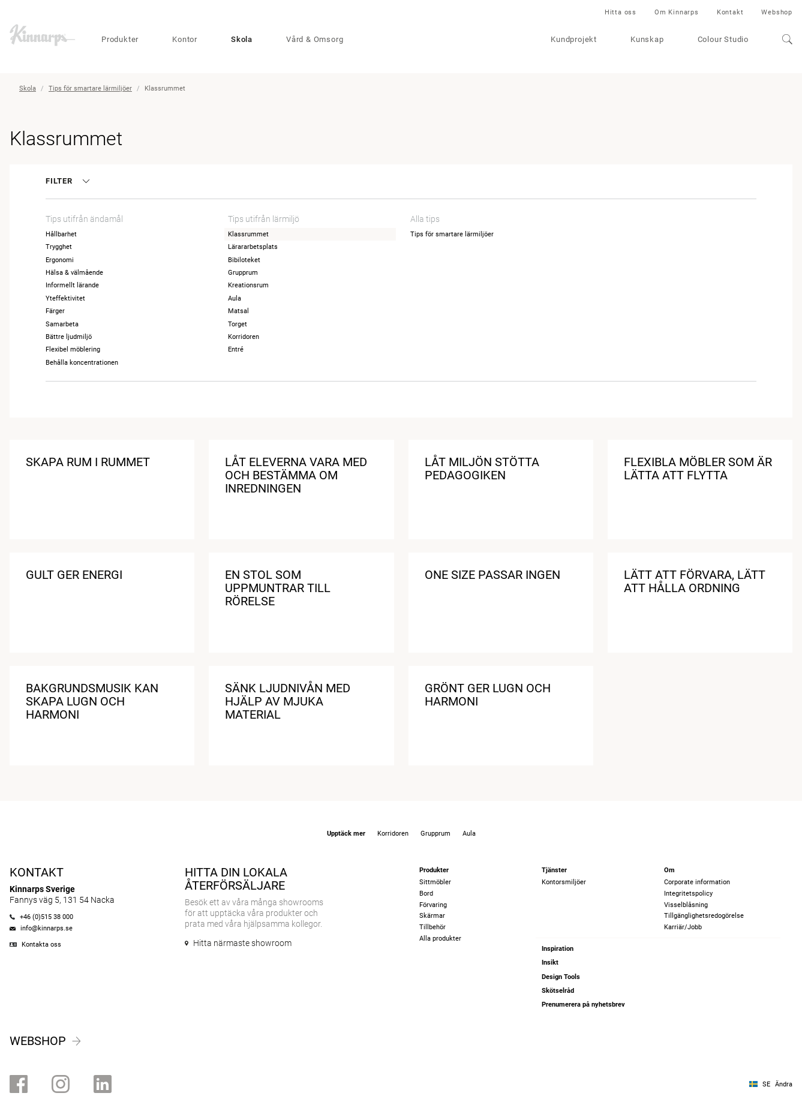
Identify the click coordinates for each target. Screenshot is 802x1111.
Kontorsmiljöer (564, 882)
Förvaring (433, 905)
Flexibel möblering (73, 349)
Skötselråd (558, 991)
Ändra (783, 1084)
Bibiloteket (244, 260)
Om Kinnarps (676, 12)
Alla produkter (440, 938)
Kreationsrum (248, 285)
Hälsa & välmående (74, 273)
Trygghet (59, 247)
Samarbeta (62, 324)
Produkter (120, 39)
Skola (242, 39)
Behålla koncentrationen (82, 363)
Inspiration (557, 949)
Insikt (550, 962)
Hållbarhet (61, 234)
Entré (236, 349)
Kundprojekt (574, 39)
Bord (426, 893)
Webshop (776, 12)
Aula (234, 298)
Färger (55, 311)
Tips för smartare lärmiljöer (90, 88)
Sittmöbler (435, 882)
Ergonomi (60, 260)
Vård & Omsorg (314, 39)
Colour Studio (723, 39)
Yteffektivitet (65, 298)
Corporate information (697, 882)
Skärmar (432, 916)
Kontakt (730, 12)
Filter (67, 180)
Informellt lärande (72, 285)
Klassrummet (248, 234)
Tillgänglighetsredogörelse (704, 916)
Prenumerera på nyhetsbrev (583, 1004)
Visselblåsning (686, 905)
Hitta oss (620, 12)
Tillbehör (432, 927)
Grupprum (243, 273)
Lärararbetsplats (253, 247)
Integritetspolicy (688, 893)
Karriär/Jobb (683, 927)
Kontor (184, 39)
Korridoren (243, 337)
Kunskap (647, 39)
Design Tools (561, 977)
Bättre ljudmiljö (69, 337)
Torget (237, 324)
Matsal (238, 311)
